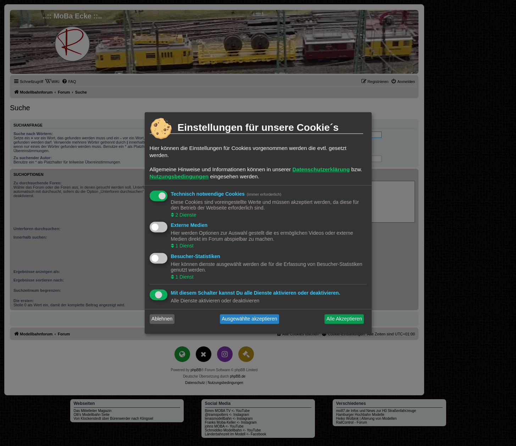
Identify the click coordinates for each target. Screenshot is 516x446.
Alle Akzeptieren (344, 319)
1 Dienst (184, 246)
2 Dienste (185, 215)
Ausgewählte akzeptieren (249, 319)
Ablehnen (161, 319)
